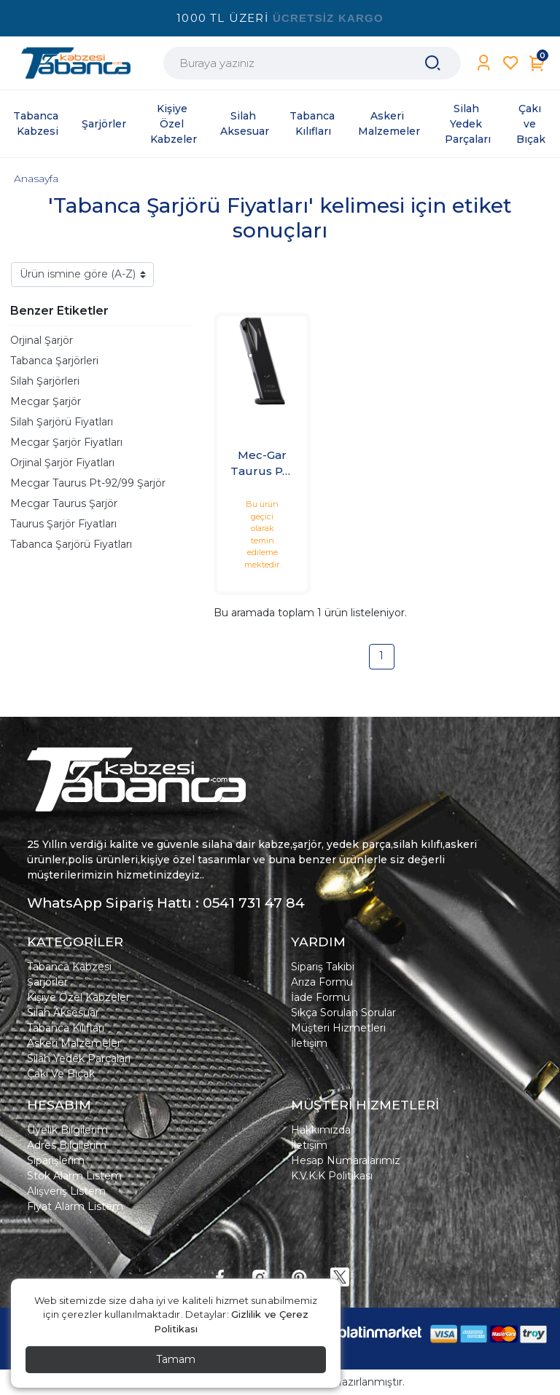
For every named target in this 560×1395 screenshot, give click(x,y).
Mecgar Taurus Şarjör (63, 503)
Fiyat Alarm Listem (75, 1206)
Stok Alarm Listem (74, 1175)
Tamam (175, 1359)
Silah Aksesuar (63, 1012)
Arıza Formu (322, 982)
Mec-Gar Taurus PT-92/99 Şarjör (262, 464)
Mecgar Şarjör (45, 401)
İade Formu (320, 997)
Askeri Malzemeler (74, 1043)
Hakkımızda (321, 1129)
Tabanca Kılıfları (65, 1027)
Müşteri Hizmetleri (338, 1027)
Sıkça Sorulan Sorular (343, 1012)
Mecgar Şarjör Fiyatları (66, 442)
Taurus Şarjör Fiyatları (63, 523)
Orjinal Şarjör (41, 340)
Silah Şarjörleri (44, 381)
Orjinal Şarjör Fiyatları (62, 462)
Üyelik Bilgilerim (67, 1129)
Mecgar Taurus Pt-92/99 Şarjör (88, 483)
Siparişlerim (56, 1160)
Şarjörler (47, 982)
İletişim (309, 1043)
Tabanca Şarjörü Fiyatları (71, 544)
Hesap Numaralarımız (345, 1160)
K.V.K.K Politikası (332, 1175)
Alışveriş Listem (66, 1191)
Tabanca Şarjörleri (54, 360)
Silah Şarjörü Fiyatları (61, 421)
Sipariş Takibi (322, 966)
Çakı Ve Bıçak (61, 1073)
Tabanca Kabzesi (69, 966)
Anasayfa (36, 178)
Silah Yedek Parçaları (79, 1058)
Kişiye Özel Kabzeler (78, 997)
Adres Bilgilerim (66, 1145)
